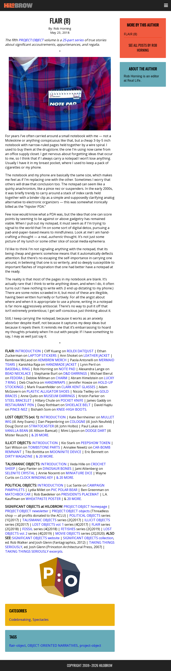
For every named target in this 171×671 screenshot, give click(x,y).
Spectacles (41, 619)
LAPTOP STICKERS (42, 355)
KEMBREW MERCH (52, 360)
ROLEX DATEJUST (80, 351)
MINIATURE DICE (79, 473)
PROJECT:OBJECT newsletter (26, 511)
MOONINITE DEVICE (65, 452)
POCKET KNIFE (72, 400)
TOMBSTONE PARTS (44, 447)
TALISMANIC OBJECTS (39, 520)
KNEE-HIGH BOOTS (71, 409)
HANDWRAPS (55, 382)
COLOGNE (77, 421)
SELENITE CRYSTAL (20, 473)
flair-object (17, 645)
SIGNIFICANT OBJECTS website (36, 538)
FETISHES (68, 529)
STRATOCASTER (41, 426)
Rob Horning (147, 48)
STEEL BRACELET (18, 400)
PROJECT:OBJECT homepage (85, 506)
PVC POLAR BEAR (64, 490)
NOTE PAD (67, 369)
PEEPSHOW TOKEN (95, 443)
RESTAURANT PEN (19, 405)
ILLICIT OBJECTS (97, 520)
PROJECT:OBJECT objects (71, 511)
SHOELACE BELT (78, 405)
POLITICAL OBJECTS (84, 515)
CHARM (61, 378)
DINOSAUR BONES (57, 468)
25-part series (73, 40)
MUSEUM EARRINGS (59, 396)
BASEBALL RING (17, 369)
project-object (90, 645)
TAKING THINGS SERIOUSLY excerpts (33, 551)
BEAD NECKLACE (18, 373)
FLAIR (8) (130, 34)
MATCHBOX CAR (17, 494)
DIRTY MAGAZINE (18, 456)
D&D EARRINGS (75, 373)
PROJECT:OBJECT (31, 40)
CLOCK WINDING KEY (36, 477)
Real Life (133, 80)
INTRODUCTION (28, 351)
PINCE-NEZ (18, 409)
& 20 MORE (39, 435)
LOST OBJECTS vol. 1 (48, 524)
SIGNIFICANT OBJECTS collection (88, 538)
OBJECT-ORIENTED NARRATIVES (53, 645)
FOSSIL (27, 529)
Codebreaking (20, 619)
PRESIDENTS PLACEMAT (80, 494)
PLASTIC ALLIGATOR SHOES (48, 391)
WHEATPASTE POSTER (43, 499)
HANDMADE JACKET (61, 364)
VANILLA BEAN (16, 430)
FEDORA (16, 378)
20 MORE (74, 499)
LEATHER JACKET (96, 355)
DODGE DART (95, 430)
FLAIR (96, 524)
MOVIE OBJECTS (67, 533)
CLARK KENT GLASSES (78, 387)
